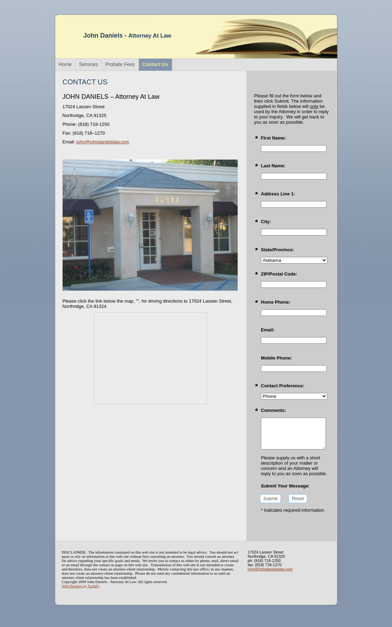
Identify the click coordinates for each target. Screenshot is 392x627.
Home (65, 64)
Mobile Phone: (276, 358)
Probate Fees (120, 64)
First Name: (273, 138)
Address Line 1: (278, 193)
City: (266, 221)
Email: (268, 329)
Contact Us (155, 64)
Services (88, 64)
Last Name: (273, 165)
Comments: (273, 410)
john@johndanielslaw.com (102, 141)
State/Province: (277, 249)
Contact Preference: (282, 385)
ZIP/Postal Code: (279, 274)
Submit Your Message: (285, 486)
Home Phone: (275, 302)
